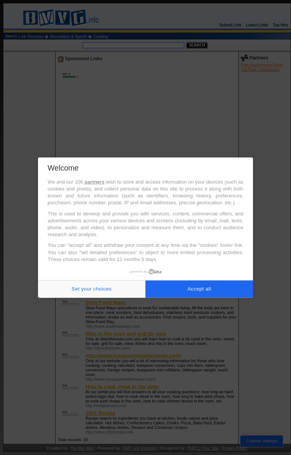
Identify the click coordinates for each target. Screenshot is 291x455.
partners (94, 182)
